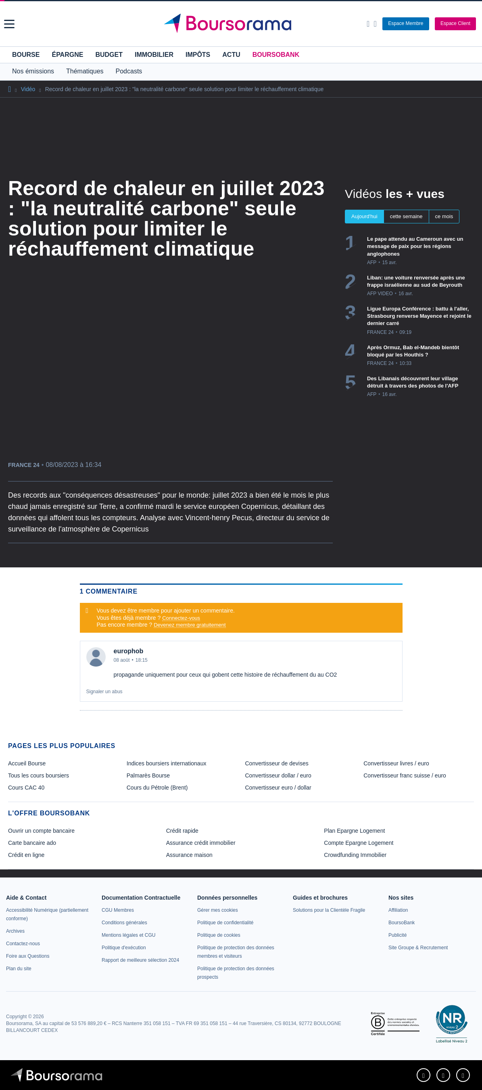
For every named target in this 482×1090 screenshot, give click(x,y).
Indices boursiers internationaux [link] (167, 763)
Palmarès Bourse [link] (148, 775)
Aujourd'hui (364, 216)
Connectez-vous (181, 618)
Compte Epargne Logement (358, 843)
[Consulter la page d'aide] (374, 24)
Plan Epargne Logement (354, 830)
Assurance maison (189, 855)
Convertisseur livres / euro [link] (396, 763)
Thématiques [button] (85, 71)
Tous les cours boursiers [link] (38, 775)
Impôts (198, 54)
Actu (231, 54)
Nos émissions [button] (33, 71)
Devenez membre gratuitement (189, 625)
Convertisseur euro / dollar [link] (278, 787)
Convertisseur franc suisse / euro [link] (404, 775)
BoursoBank (275, 54)
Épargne (67, 54)
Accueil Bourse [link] (27, 763)
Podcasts (129, 71)
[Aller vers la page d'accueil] (242, 23)
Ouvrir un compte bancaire (41, 830)
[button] (9, 24)
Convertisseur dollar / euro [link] (278, 775)
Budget (109, 54)
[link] (15, 931)
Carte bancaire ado (32, 843)
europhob (129, 651)
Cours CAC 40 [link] (26, 787)
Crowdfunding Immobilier (355, 855)
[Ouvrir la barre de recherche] (368, 24)
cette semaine (406, 216)
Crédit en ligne (26, 855)
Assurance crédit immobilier (201, 843)
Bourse (26, 54)
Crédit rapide (182, 830)
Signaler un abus (104, 691)
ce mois (444, 216)
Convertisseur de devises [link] (277, 763)
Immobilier (154, 54)
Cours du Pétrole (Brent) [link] (157, 787)
